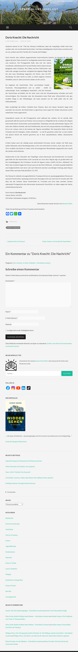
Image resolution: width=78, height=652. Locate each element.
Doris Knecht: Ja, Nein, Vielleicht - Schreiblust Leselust (31, 263)
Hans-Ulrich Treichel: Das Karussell (17, 472)
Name (8, 312)
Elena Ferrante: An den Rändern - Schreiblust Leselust (23, 641)
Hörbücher (9, 529)
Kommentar (10, 281)
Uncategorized (10, 597)
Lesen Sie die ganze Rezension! (16, 441)
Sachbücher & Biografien (14, 580)
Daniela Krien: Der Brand (15, 241)
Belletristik (13, 221)
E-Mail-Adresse (11, 318)
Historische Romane (12, 524)
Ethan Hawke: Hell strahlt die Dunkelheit (57, 241)
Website (8, 324)
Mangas (8, 574)
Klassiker (8, 557)
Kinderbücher (10, 552)
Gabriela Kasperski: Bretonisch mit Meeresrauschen (23, 461)
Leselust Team (25, 41)
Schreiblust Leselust (39, 9)
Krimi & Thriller (10, 563)
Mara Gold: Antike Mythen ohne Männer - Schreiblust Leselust (27, 616)
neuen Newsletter (42, 361)
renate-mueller (13, 227)
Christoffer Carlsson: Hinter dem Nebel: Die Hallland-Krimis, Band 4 (29, 478)
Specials (8, 591)
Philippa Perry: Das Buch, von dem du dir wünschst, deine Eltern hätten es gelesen (41, 636)
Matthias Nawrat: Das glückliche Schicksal (20, 483)
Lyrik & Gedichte (11, 569)
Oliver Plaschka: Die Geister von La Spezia (20, 466)
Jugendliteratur (10, 546)
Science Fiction (10, 585)
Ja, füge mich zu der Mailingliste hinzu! (19, 330)
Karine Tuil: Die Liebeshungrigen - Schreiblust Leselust (24, 611)
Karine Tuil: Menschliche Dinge (56, 611)
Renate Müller (67, 203)
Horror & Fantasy (11, 535)
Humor (7, 541)
